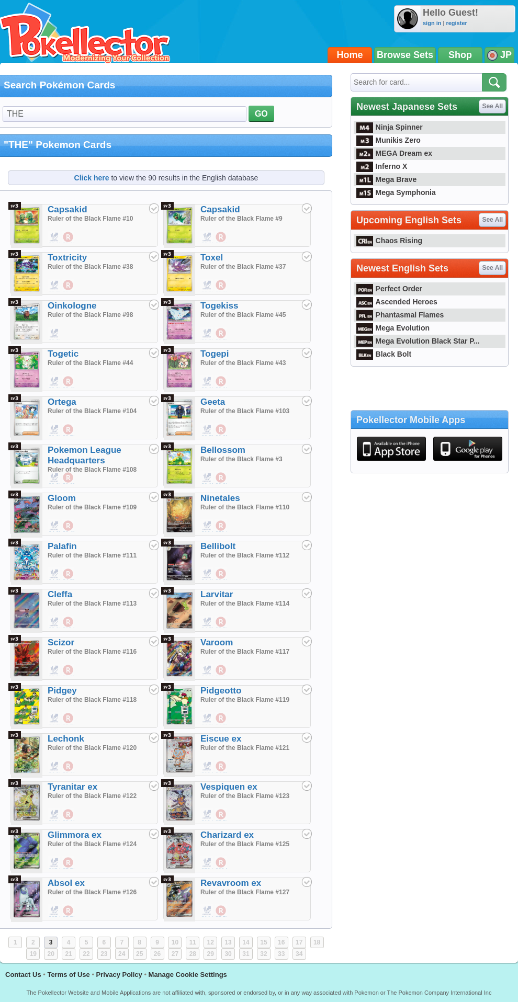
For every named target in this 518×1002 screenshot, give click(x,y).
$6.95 (68, 670)
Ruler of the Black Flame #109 (92, 507)
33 (281, 954)
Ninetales (220, 498)
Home (350, 55)
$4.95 (54, 526)
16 (281, 942)
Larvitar (216, 594)
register (456, 23)
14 (245, 942)
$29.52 (221, 863)
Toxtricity (67, 258)
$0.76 (221, 333)
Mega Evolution (393, 328)
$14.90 (207, 911)
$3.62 (221, 574)
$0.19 (68, 237)
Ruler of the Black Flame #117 (244, 651)
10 (175, 942)
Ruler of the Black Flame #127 (244, 892)
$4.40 (207, 574)
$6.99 (54, 670)
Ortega (62, 402)
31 (245, 954)
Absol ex (66, 883)
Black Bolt (383, 354)
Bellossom (222, 450)
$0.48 (68, 382)
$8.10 (68, 815)
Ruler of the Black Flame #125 (244, 844)
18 (316, 942)
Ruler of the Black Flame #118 (92, 699)
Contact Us (23, 974)
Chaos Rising (389, 240)
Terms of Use (68, 974)
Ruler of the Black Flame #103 (244, 411)
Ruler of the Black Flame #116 (92, 651)
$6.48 (68, 526)
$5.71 (221, 622)
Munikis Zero (388, 140)
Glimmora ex (75, 835)
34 (299, 954)
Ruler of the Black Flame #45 (243, 314)
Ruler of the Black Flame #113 (92, 603)
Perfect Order (389, 288)
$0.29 (221, 237)
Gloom (62, 498)
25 (139, 954)
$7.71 (221, 815)
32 (263, 954)
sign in (432, 23)
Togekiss (219, 306)
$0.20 (207, 285)
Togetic (63, 354)
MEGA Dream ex (394, 153)
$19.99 (207, 815)
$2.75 (207, 430)
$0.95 (221, 430)
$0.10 (207, 382)
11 (192, 942)
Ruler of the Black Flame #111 (92, 555)
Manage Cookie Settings (188, 974)
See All (492, 106)
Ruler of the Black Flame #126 (92, 892)
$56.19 (221, 526)
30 (227, 954)
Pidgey (62, 691)
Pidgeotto (220, 691)
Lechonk (66, 739)
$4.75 (207, 622)
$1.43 (68, 285)
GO (261, 113)
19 (33, 954)
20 (51, 954)
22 (86, 954)
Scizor (61, 642)
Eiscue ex (220, 739)
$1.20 (207, 333)
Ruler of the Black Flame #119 (244, 699)
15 (263, 942)
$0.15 (54, 237)
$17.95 (54, 863)
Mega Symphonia (396, 192)
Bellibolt (217, 546)
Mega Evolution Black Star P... (418, 341)
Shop (460, 55)
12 (210, 942)
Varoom (216, 642)
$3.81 (221, 670)
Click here (91, 178)
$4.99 (207, 670)
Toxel (211, 258)
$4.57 (68, 574)
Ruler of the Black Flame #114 (244, 603)
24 (121, 954)
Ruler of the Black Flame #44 (90, 363)
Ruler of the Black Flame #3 (241, 459)
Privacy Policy (119, 974)
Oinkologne (72, 306)
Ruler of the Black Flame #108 (92, 469)
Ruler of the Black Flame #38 (90, 266)
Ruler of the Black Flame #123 (244, 796)
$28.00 (54, 815)
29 (210, 954)
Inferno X (381, 166)
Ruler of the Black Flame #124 (92, 844)
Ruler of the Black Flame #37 (243, 266)
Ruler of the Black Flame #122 (92, 796)
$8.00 (54, 622)
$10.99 (207, 526)
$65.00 (54, 911)
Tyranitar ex (72, 787)
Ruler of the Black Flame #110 (244, 507)
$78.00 (207, 863)
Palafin (62, 546)
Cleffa (60, 594)
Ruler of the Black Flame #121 (244, 748)
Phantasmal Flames (400, 315)
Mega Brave (386, 179)
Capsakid (67, 209)
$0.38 (221, 285)
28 (192, 954)
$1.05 (68, 478)
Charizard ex (227, 835)
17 (299, 942)
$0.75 (54, 285)
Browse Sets (405, 55)
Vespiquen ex (228, 787)
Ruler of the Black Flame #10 (90, 218)
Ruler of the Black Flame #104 (92, 411)
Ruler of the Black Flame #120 (92, 748)
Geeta (212, 402)
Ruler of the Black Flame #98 (90, 314)
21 (68, 954)
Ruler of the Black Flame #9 (241, 218)
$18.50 (207, 766)
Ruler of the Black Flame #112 (244, 555)
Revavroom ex (230, 883)
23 (103, 954)
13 (227, 942)
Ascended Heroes (396, 302)
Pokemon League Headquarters (84, 455)
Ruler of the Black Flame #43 (243, 363)
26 (157, 954)
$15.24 (68, 622)
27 (175, 954)
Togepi (214, 354)
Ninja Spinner (389, 127)
